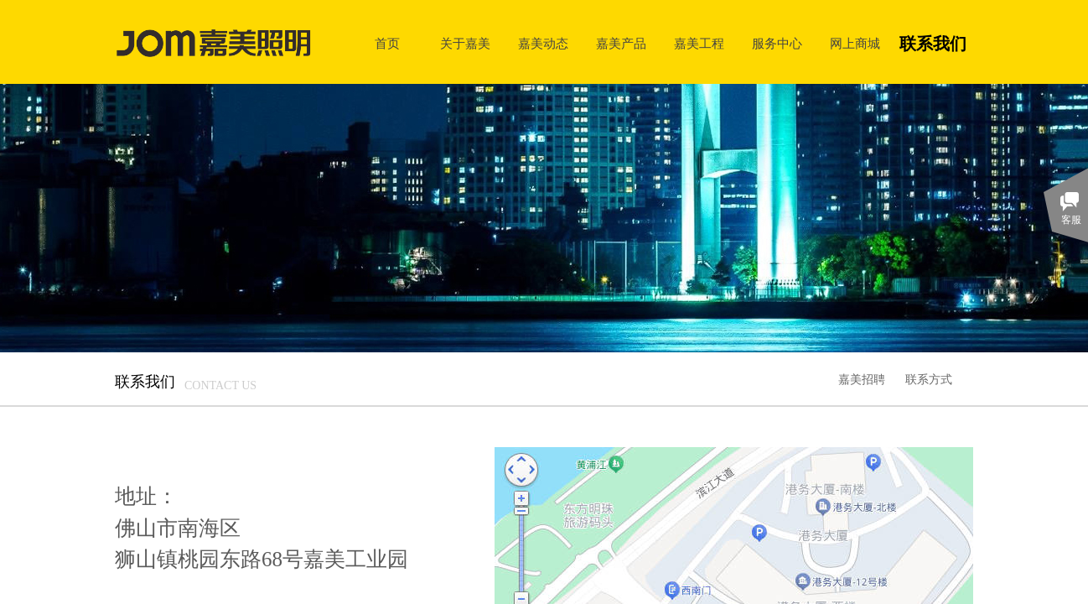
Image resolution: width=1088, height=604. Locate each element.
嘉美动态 (543, 43)
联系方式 (928, 379)
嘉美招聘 (861, 379)
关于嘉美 (465, 43)
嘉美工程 (699, 43)
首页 (387, 43)
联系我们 (932, 43)
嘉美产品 (621, 43)
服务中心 (777, 43)
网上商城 (855, 43)
